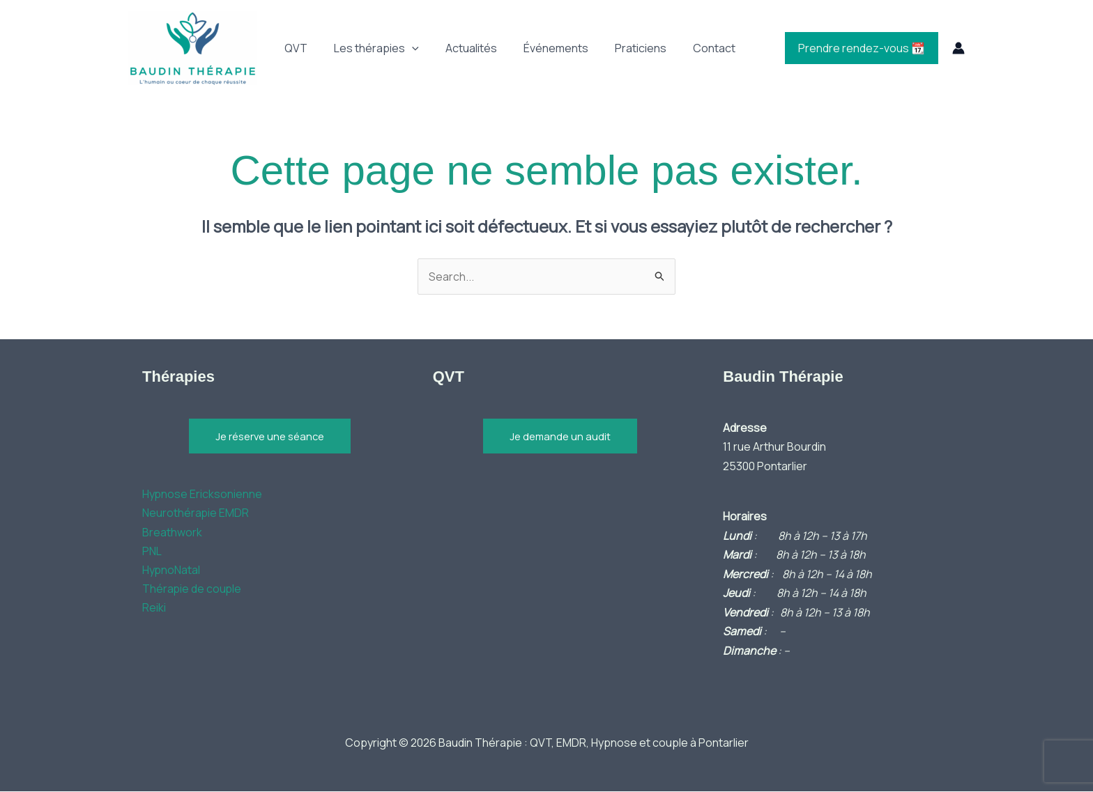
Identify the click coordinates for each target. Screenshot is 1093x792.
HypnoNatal (171, 571)
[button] (406, 48)
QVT (293, 48)
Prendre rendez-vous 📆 (863, 48)
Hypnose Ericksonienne (202, 494)
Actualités (461, 48)
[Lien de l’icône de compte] (958, 48)
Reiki (154, 609)
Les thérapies (370, 48)
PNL (152, 552)
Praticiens (622, 48)
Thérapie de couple (192, 590)
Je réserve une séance (270, 436)
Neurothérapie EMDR (196, 514)
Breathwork (172, 533)
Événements (541, 48)
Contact (691, 48)
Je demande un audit (560, 436)
